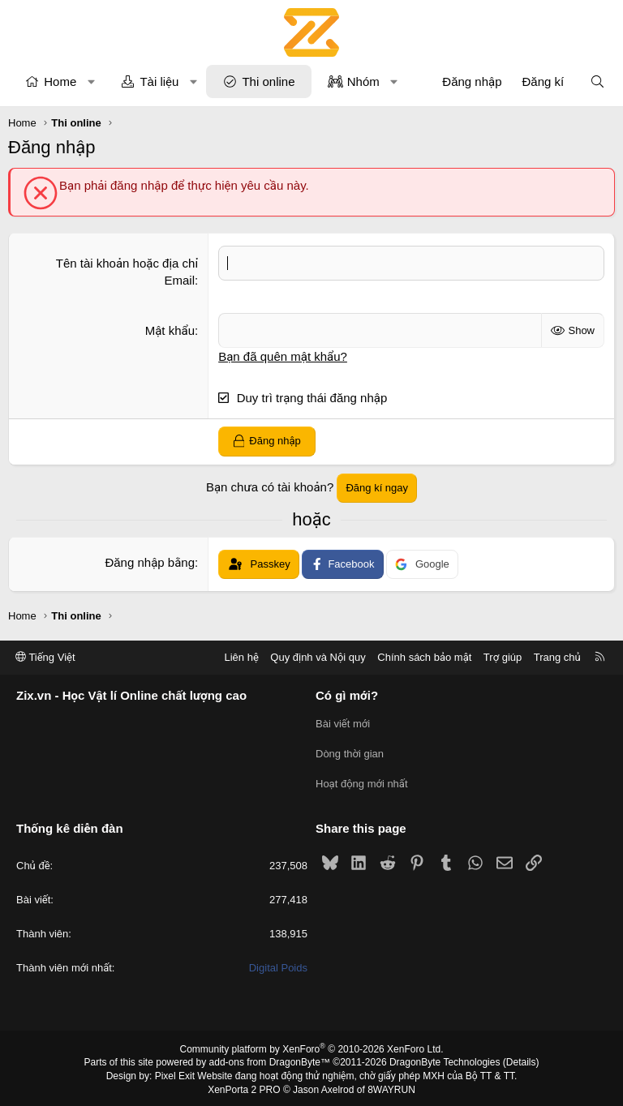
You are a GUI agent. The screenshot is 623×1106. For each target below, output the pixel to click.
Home (60, 81)
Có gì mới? (347, 696)
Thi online (268, 81)
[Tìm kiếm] (597, 81)
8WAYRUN (391, 1086)
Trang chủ (557, 657)
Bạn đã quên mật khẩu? (282, 356)
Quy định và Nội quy (318, 657)
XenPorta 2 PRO (244, 1086)
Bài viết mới (343, 724)
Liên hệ (241, 657)
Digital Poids (278, 965)
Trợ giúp (502, 657)
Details (521, 1059)
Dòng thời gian (350, 753)
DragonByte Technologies (445, 1059)
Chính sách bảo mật (424, 657)
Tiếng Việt (45, 657)
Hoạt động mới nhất (362, 782)
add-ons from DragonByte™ (269, 1059)
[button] (91, 81)
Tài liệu (159, 81)
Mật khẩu (170, 330)
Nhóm (363, 81)
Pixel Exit (175, 1072)
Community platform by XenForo (312, 1046)
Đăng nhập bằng (150, 562)
